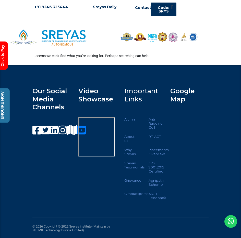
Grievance (132, 180)
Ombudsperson (137, 194)
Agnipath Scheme (156, 182)
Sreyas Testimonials (134, 165)
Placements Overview (158, 152)
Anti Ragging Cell (156, 123)
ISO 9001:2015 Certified (156, 167)
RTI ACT (155, 137)
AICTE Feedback (157, 196)
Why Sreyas (130, 152)
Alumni (130, 119)
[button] (172, 7)
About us (129, 139)
